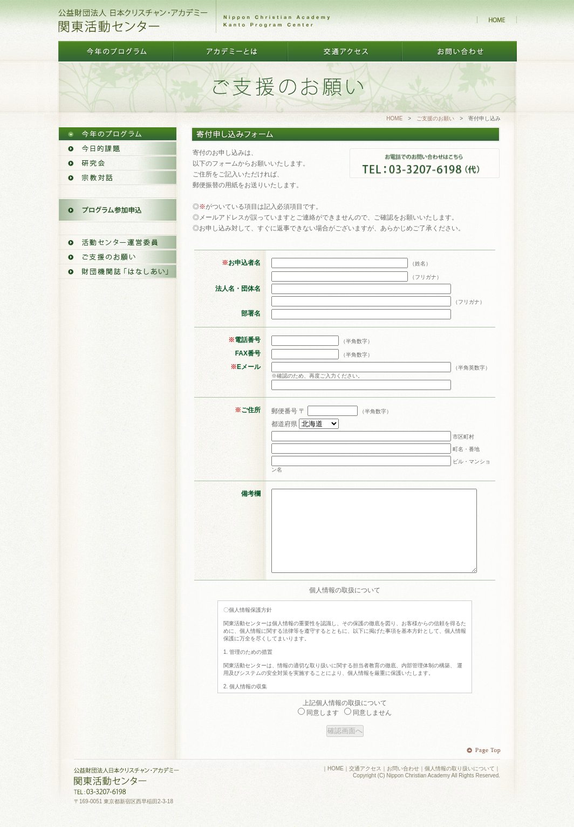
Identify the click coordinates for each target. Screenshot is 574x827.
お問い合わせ (403, 785)
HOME (394, 118)
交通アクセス (365, 785)
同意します (318, 729)
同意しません (368, 729)
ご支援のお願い (435, 118)
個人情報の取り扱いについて (460, 785)
